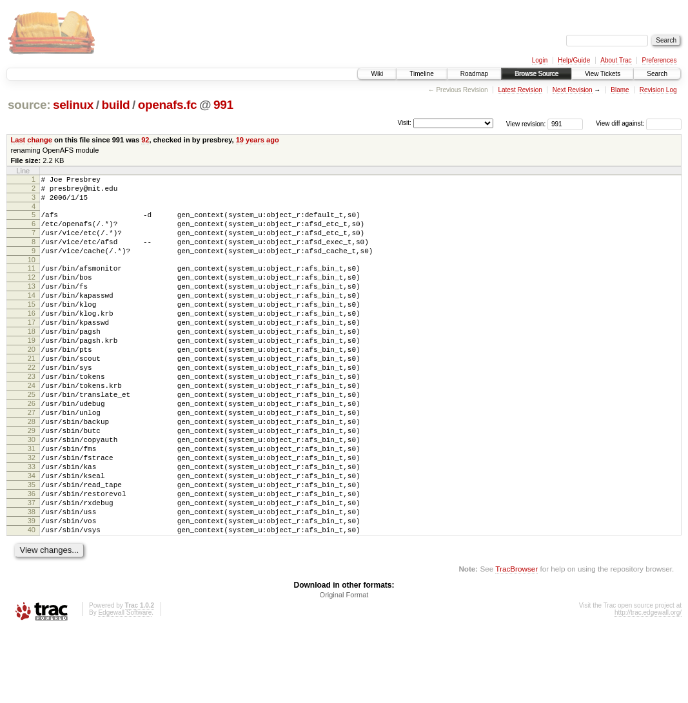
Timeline (421, 73)
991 (223, 104)
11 (31, 283)
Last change (31, 140)
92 (145, 140)
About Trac (615, 60)
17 (31, 349)
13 (31, 305)
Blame (620, 89)
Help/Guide (574, 60)
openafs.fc (167, 104)
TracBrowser (516, 642)
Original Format (344, 668)
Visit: (404, 122)
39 (31, 590)
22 (31, 404)
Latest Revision (520, 89)
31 (31, 502)
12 (31, 294)
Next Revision (573, 89)
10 (31, 275)
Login (539, 60)
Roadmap (474, 73)
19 (31, 371)
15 (31, 327)
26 (31, 448)
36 (31, 557)
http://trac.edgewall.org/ (648, 685)
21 (31, 393)
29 (31, 481)
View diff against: (639, 123)
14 (31, 316)
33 (31, 524)
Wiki (377, 73)
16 (31, 338)
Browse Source (536, 73)
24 (31, 426)
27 (31, 459)
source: (29, 104)
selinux (73, 104)
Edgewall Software (125, 685)
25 (31, 437)
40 (31, 601)
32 (31, 513)
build (116, 104)
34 (31, 535)
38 (31, 579)
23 (31, 415)
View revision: (526, 123)
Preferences (659, 60)
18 (31, 360)
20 (31, 382)
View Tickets (602, 73)
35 (31, 546)
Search (657, 73)
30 (31, 492)
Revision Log (658, 89)
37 (31, 568)
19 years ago (257, 140)
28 (31, 470)
